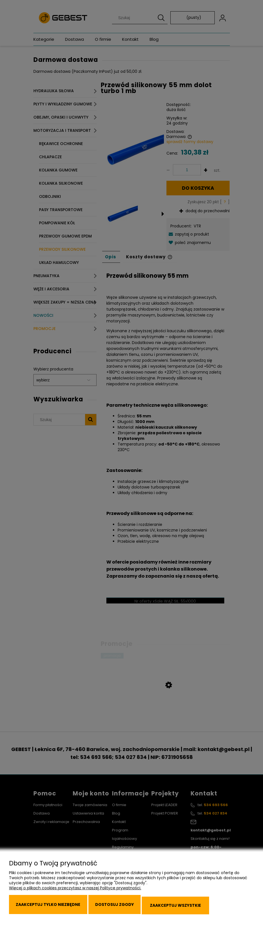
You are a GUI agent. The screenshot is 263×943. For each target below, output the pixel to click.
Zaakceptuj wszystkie (207, 910)
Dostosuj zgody (134, 910)
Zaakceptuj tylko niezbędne (54, 910)
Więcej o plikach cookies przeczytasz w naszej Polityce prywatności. (75, 896)
